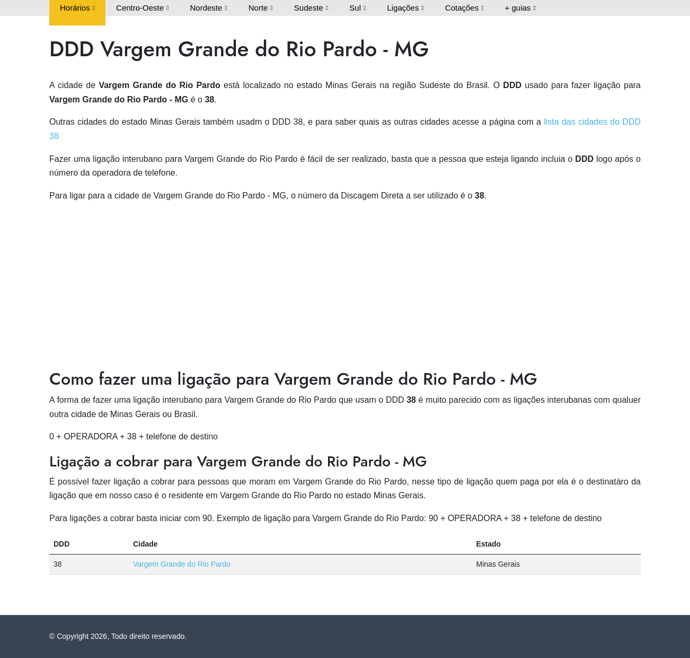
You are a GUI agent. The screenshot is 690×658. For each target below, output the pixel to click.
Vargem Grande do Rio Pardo (182, 564)
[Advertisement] (345, 286)
